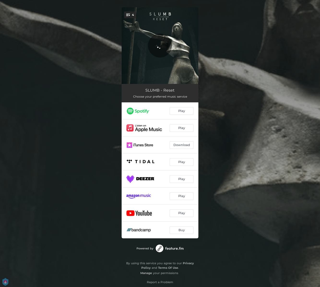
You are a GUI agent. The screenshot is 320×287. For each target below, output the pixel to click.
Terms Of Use (168, 267)
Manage (146, 273)
